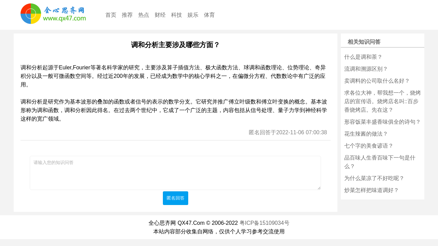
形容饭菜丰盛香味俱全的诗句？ (382, 122)
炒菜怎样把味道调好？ (371, 190)
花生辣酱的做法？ (366, 134)
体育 (209, 15)
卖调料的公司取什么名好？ (377, 81)
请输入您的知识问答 (175, 173)
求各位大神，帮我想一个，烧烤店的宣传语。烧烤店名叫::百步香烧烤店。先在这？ (382, 101)
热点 (143, 15)
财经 (160, 15)
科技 (176, 15)
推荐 (127, 15)
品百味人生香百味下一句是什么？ (379, 162)
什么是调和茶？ (363, 57)
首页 (110, 15)
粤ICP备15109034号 (264, 223)
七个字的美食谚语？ (369, 146)
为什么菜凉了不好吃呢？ (374, 178)
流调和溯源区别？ (366, 69)
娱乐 (193, 15)
